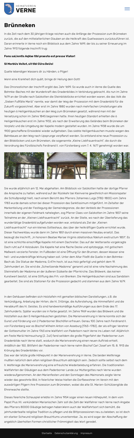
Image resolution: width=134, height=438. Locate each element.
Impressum (86, 433)
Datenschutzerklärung (66, 433)
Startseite (47, 433)
